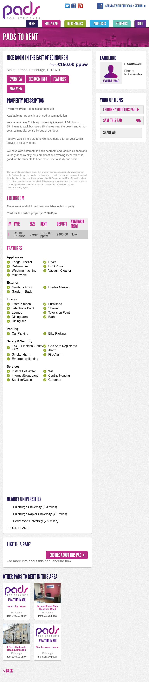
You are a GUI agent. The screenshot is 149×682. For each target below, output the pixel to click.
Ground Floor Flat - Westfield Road (47, 607)
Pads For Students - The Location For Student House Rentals (21, 10)
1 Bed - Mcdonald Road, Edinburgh (16, 648)
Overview (16, 79)
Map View (16, 89)
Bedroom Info (38, 79)
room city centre (16, 606)
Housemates (75, 23)
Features (59, 79)
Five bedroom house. (47, 647)
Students (122, 23)
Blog (140, 23)
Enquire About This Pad (119, 109)
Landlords (99, 23)
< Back (8, 671)
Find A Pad (51, 23)
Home (32, 23)
